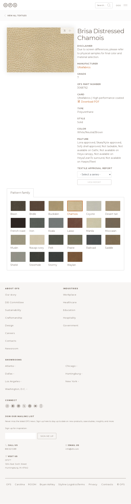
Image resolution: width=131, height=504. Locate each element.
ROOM (32, 484)
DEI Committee (14, 302)
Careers (10, 333)
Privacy (93, 484)
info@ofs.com (72, 449)
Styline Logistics (67, 484)
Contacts (10, 340)
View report (94, 182)
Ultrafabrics (83, 67)
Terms (81, 484)
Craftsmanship (13, 317)
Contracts (107, 484)
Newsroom (11, 348)
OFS (8, 484)
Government (70, 325)
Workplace (69, 294)
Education (69, 310)
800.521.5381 (11, 449)
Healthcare (70, 302)
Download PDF (88, 101)
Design (9, 325)
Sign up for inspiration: (16, 428)
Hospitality (69, 317)
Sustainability (13, 310)
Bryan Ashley (47, 484)
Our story (10, 294)
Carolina (20, 484)
